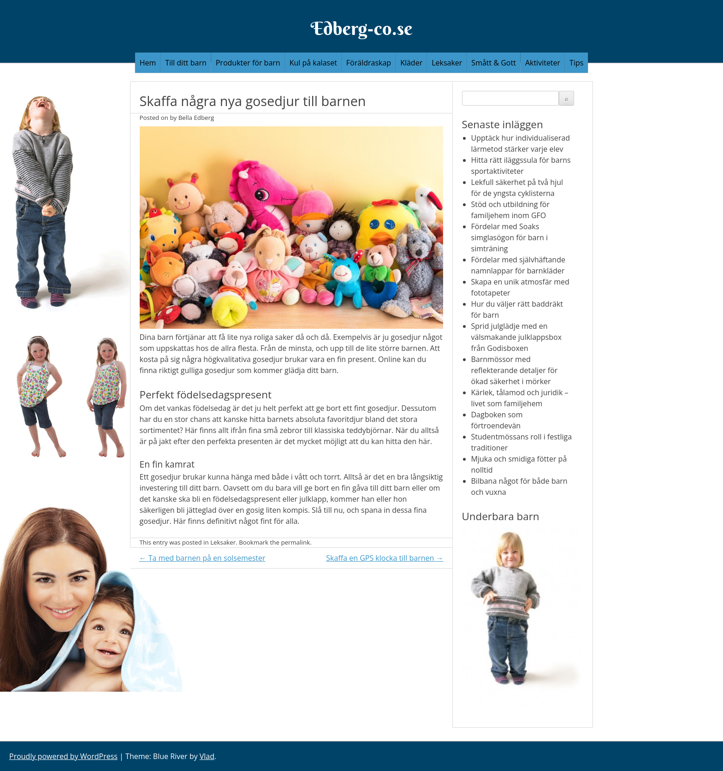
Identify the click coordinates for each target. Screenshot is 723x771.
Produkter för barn (248, 63)
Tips (576, 63)
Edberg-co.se (361, 28)
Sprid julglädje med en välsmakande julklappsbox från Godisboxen (516, 337)
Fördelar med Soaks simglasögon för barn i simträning (509, 237)
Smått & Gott (493, 63)
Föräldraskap (368, 63)
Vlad (207, 756)
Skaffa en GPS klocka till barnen (384, 558)
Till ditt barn (186, 63)
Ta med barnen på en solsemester (202, 558)
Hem (148, 63)
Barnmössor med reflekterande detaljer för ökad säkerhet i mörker (514, 370)
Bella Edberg (196, 117)
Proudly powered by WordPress (63, 756)
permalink (295, 542)
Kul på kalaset (313, 63)
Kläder (411, 63)
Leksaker (447, 63)
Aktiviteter (542, 63)
